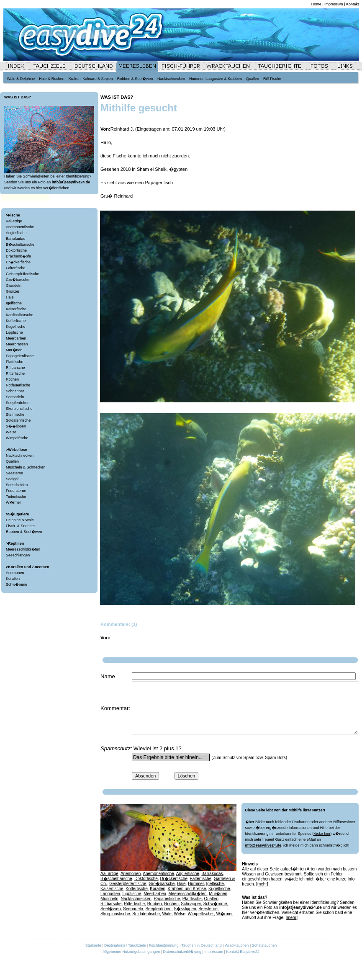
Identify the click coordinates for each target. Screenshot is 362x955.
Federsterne (16, 491)
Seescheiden (17, 485)
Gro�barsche (17, 280)
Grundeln (13, 285)
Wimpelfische (17, 438)
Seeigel (12, 479)
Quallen (12, 461)
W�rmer (13, 502)
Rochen (12, 379)
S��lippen (16, 426)
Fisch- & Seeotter (20, 526)
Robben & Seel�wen (24, 532)
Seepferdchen (17, 403)
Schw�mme (16, 584)
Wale (166, 913)
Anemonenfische (20, 227)
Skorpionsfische (19, 409)
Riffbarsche (15, 368)
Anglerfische (16, 233)
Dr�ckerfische (18, 262)
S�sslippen (185, 908)
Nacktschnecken (19, 455)
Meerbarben (16, 338)
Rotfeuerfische (18, 385)
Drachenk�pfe (18, 256)
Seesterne (14, 473)
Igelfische (14, 303)
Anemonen (15, 573)
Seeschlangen (18, 555)
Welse (11, 432)
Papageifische (167, 898)
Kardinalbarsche (19, 315)
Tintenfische (16, 496)
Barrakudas (15, 239)
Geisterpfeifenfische (22, 274)
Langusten (110, 893)
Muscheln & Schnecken (25, 467)
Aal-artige (14, 221)
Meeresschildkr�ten (23, 549)
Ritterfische (15, 373)
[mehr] (262, 884)
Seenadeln (15, 397)
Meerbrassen (17, 344)
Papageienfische (20, 356)
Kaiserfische (16, 309)
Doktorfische (16, 250)
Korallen (13, 579)
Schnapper (15, 391)
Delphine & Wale (20, 520)
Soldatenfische (18, 420)
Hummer (196, 883)
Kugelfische (16, 326)
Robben (154, 903)
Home (316, 4)
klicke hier (321, 833)
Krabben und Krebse (187, 888)
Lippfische (14, 332)
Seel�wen (110, 908)
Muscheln (109, 898)
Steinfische (15, 414)
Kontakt (352, 4)
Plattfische (14, 362)
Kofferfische (16, 321)
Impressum (333, 4)
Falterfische (16, 268)
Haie (10, 297)
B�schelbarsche (20, 244)
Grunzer (13, 291)
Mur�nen (14, 350)
